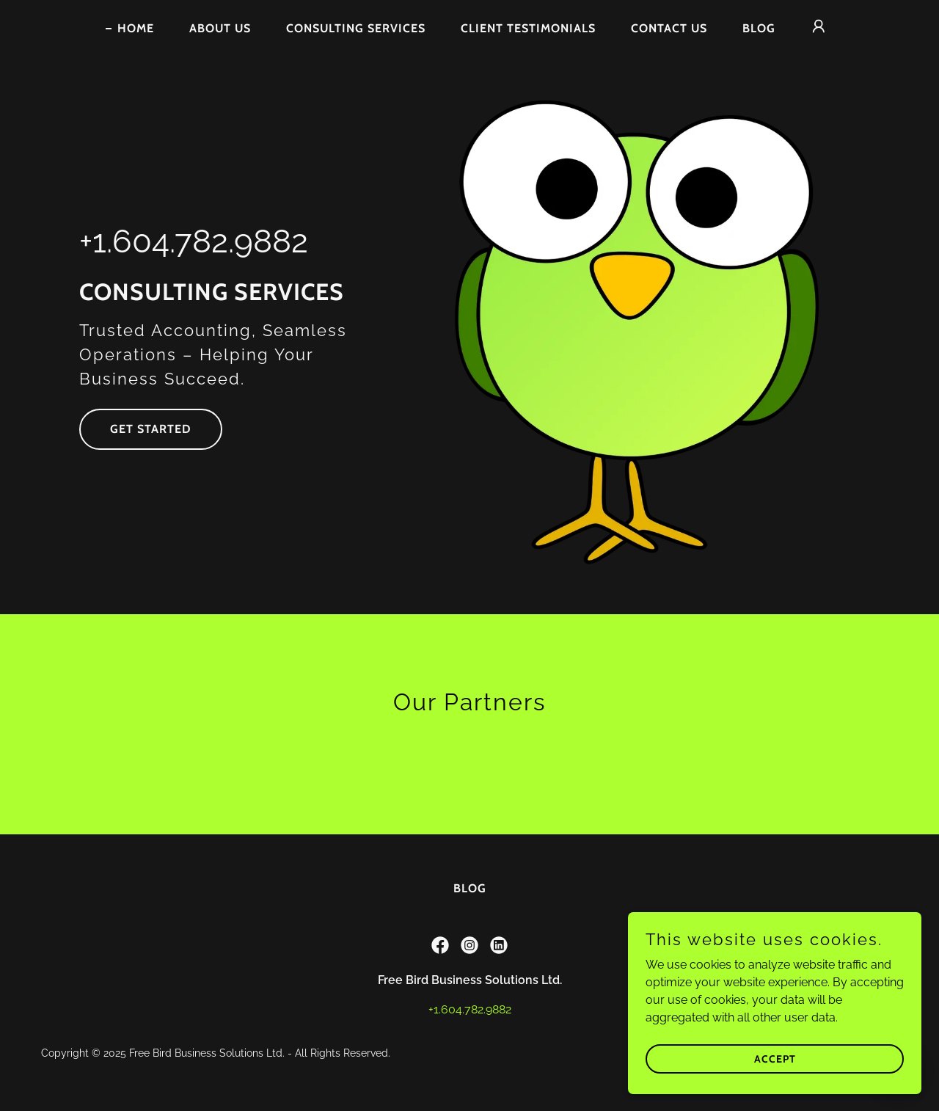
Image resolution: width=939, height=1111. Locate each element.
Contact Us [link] (669, 28)
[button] (818, 26)
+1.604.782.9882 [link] (193, 241)
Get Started (150, 429)
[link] (440, 945)
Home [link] (135, 28)
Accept (775, 1058)
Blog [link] (758, 28)
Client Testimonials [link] (528, 28)
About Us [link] (220, 28)
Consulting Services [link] (355, 28)
